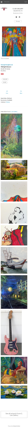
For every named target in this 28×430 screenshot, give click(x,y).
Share (4, 82)
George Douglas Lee (7, 64)
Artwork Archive (16, 426)
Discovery (6, 1)
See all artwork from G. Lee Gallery (14, 414)
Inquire (5, 79)
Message (18, 21)
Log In (25, 1)
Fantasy (8, 102)
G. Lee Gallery (18, 8)
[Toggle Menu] (1, 2)
